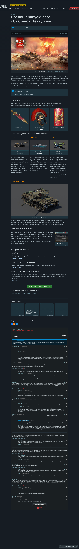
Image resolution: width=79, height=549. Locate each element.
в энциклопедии (49, 105)
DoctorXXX (20, 459)
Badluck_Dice (15, 382)
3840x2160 (63, 71)
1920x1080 (50, 71)
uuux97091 (20, 390)
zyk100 (19, 351)
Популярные (17, 336)
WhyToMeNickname (22, 455)
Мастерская (33, 8)
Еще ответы (14, 349)
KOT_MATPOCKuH (16, 346)
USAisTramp (14, 479)
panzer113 (20, 444)
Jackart (19, 492)
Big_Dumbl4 (14, 449)
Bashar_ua (20, 394)
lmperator (14, 496)
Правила (64, 335)
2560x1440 (57, 71)
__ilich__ (14, 362)
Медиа (17, 8)
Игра (10, 8)
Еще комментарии (39, 504)
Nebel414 (20, 406)
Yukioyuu (14, 414)
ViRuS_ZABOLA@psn (22, 373)
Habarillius (20, 487)
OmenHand (14, 434)
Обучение (25, 8)
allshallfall (20, 356)
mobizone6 (20, 403)
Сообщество (44, 8)
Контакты (64, 8)
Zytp (18, 499)
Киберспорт (54, 8)
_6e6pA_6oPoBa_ (21, 370)
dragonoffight (15, 464)
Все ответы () (21, 349)
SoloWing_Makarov (22, 440)
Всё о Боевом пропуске (39, 286)
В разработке (63, 33)
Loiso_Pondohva (15, 398)
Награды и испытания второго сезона (24, 293)
